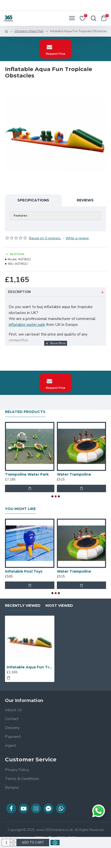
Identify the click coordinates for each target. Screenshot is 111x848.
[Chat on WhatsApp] (98, 810)
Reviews (85, 200)
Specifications (33, 200)
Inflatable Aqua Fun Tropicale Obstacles (30, 667)
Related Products (25, 412)
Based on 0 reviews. (45, 238)
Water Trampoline (74, 474)
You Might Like (20, 509)
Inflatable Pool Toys (23, 571)
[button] (52, 496)
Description (19, 292)
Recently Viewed (22, 606)
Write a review (77, 238)
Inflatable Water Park (28, 31)
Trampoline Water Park (27, 474)
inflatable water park (27, 324)
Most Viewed (59, 606)
